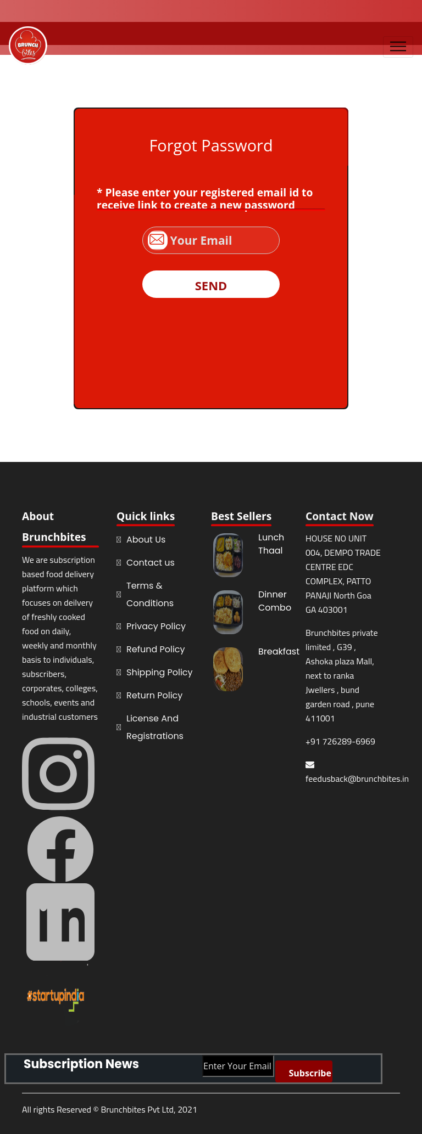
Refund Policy (155, 649)
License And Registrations (155, 727)
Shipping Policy (159, 672)
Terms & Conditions (150, 594)
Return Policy (154, 695)
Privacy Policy (156, 626)
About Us (145, 539)
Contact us (150, 562)
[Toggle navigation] (398, 47)
